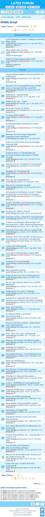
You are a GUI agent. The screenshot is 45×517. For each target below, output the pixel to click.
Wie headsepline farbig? (16, 270)
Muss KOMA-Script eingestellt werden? (22, 403)
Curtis (21, 371)
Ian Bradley (26, 509)
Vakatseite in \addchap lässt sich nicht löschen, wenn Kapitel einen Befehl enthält (23, 299)
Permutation (23, 439)
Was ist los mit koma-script (17, 185)
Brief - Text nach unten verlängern (20, 334)
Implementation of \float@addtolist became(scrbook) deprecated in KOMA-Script (22, 155)
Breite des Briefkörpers (15, 361)
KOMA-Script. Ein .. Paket (16, 101)
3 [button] (20, 30)
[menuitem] (8, 12)
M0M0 (21, 90)
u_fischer (22, 232)
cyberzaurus (23, 166)
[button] (12, 30)
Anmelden (10, 7)
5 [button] (25, 30)
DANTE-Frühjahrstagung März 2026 (20, 59)
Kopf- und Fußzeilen (14, 307)
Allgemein (17, 45)
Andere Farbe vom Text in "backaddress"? (23, 275)
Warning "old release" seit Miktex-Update (22, 340)
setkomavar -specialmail (16, 95)
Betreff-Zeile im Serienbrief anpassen (21, 369)
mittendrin (22, 430)
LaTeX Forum (22, 3)
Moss (21, 187)
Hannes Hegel (24, 241)
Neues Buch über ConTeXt (17, 50)
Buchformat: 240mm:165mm (18, 211)
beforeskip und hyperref (16, 410)
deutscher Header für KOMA (17, 108)
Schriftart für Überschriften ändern (20, 376)
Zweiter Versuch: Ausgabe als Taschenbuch (24, 164)
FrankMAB (22, 110)
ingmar (21, 392)
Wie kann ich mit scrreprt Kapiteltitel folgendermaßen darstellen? (21, 135)
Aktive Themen (33, 7)
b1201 (21, 248)
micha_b (22, 226)
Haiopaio (22, 103)
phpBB (16, 511)
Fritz (20, 97)
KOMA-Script (9, 22)
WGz (21, 182)
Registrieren (21, 7)
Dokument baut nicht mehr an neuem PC (23, 230)
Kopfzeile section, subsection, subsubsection (24, 217)
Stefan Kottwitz (24, 52)
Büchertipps (18, 55)
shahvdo (22, 43)
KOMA (21, 309)
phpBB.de (29, 512)
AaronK (21, 213)
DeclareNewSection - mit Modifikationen (22, 354)
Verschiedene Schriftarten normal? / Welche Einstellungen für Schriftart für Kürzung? (24, 193)
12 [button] (30, 30)
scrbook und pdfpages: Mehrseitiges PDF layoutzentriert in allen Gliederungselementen (24, 223)
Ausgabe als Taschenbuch (17, 171)
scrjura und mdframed (15, 246)
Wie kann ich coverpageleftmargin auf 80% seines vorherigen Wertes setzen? (23, 87)
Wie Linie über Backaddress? (18, 180)
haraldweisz (23, 78)
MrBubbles (23, 385)
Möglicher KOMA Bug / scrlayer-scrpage (22, 390)
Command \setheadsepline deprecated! (22, 253)
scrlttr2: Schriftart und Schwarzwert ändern (24, 203)
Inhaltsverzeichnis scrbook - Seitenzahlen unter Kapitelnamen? (23, 324)
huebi (21, 159)
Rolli (20, 293)
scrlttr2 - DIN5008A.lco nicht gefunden (22, 383)
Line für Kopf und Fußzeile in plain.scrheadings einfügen (18, 446)
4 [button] (23, 30)
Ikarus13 (22, 219)
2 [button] (18, 30)
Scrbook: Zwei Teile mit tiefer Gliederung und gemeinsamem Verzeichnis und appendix (24, 238)
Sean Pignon (23, 468)
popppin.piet (23, 327)
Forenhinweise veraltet (15, 115)
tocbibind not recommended (17, 261)
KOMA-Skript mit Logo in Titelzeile (20, 291)
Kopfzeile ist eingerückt (15, 347)
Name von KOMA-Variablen (17, 396)
